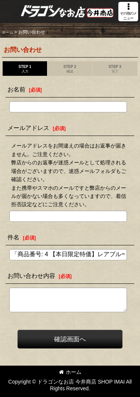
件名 (13, 237)
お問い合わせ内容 (31, 275)
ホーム (70, 372)
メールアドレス (28, 127)
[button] (128, 11)
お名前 (16, 89)
